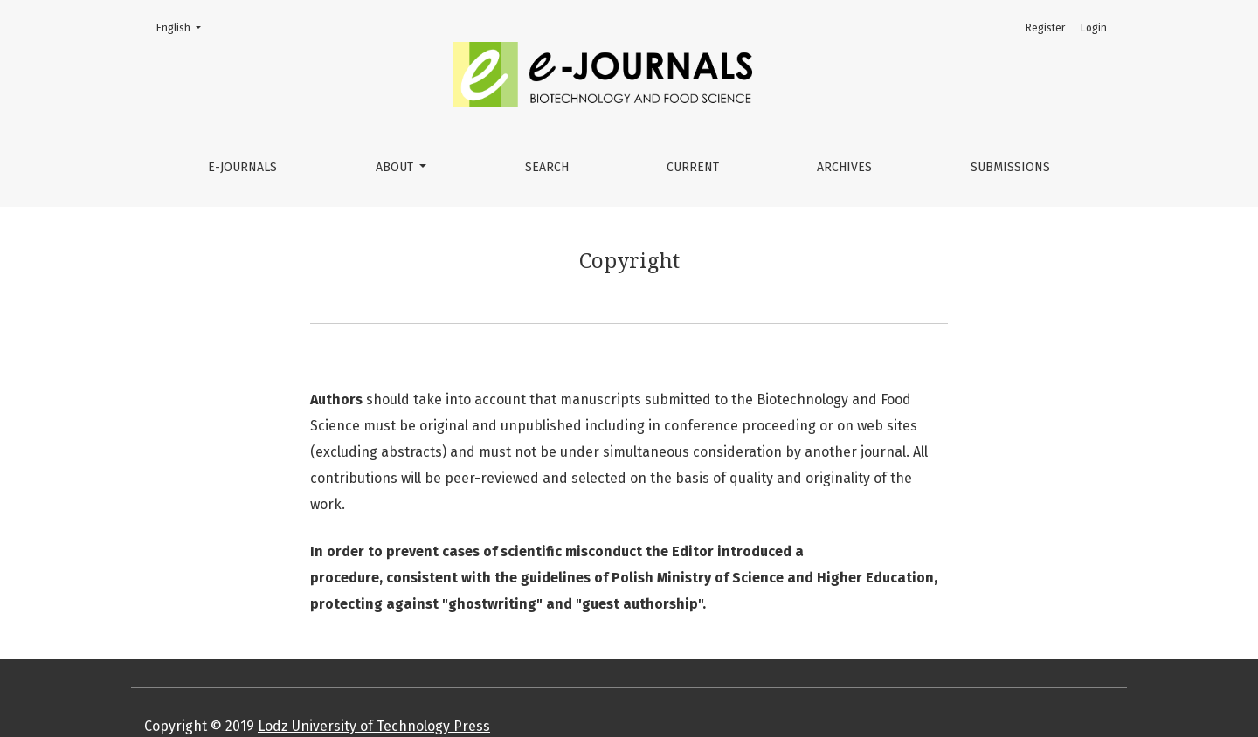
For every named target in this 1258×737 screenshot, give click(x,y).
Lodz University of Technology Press (374, 726)
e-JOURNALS (242, 167)
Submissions (1010, 167)
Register (1045, 28)
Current (693, 167)
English (184, 26)
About (396, 167)
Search (547, 167)
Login (1094, 28)
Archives (844, 167)
